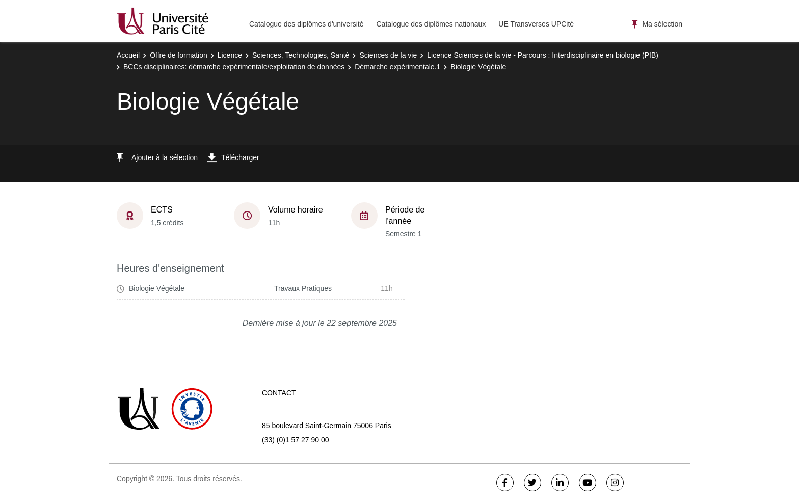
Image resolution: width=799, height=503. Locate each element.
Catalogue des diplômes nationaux (431, 24)
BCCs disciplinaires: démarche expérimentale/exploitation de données (233, 67)
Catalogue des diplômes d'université (306, 24)
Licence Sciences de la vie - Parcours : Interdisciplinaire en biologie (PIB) (542, 55)
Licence (230, 55)
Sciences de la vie (388, 55)
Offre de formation (178, 55)
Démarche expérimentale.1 (397, 67)
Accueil (128, 55)
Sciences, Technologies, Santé (300, 55)
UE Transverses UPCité (536, 24)
